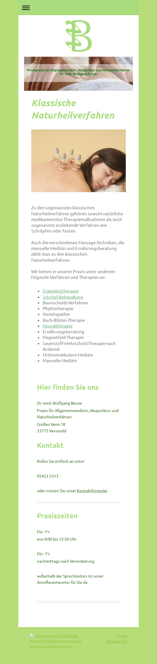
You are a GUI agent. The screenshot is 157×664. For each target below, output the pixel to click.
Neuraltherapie (57, 325)
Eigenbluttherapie (60, 290)
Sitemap (69, 635)
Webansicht (116, 641)
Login (122, 635)
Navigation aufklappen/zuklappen (78, 7)
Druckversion (45, 635)
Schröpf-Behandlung (63, 297)
